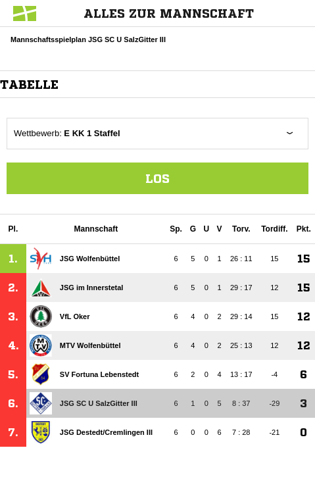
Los (157, 178)
